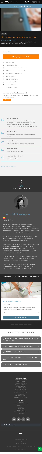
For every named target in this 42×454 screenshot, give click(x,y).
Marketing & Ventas (20, 395)
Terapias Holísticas (20, 389)
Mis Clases (29, 6)
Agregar (6, 99)
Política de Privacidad (13, 446)
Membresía (22, 6)
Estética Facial (20, 381)
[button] (5, 322)
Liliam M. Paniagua (8, 40)
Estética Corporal (20, 384)
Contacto (21, 413)
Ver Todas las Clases (21, 380)
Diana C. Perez (7, 304)
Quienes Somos (21, 410)
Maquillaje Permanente (20, 397)
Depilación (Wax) (20, 386)
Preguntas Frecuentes (20, 412)
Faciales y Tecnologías (20, 383)
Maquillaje (21, 394)
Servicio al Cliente (21, 449)
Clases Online (13, 6)
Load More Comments (8, 166)
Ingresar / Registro (35, 2)
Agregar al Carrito (21, 56)
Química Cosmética (20, 387)
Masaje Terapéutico (20, 391)
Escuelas (20, 407)
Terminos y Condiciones (28, 446)
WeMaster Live (21, 405)
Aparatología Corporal (12, 301)
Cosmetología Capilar (20, 392)
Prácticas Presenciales (20, 404)
